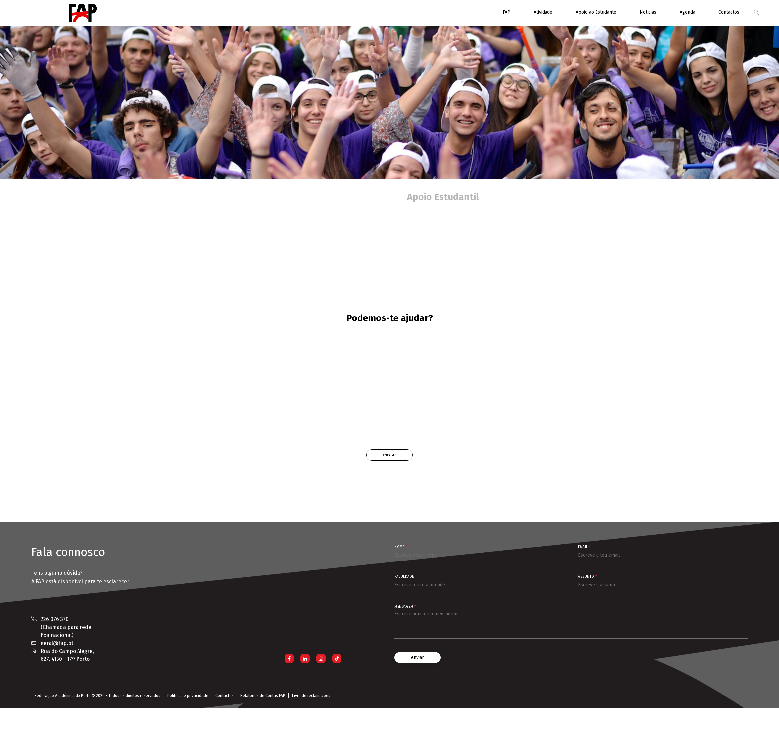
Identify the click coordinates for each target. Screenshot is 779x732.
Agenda (687, 12)
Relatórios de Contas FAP (262, 695)
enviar (417, 657)
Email (584, 547)
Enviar (389, 455)
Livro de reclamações (311, 695)
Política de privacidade (187, 695)
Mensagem (405, 607)
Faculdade (404, 577)
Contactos (728, 12)
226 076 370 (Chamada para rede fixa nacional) (66, 627)
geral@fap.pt (57, 643)
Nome (400, 547)
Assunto (587, 577)
